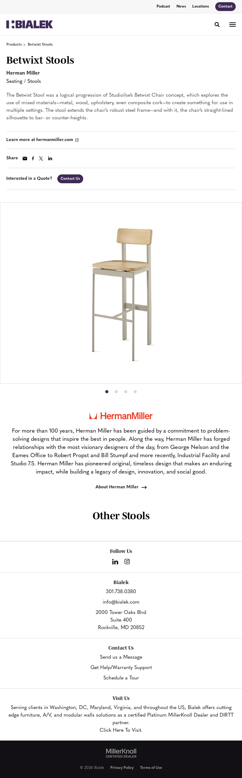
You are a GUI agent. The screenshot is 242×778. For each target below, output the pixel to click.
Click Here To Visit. (121, 730)
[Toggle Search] (217, 24)
